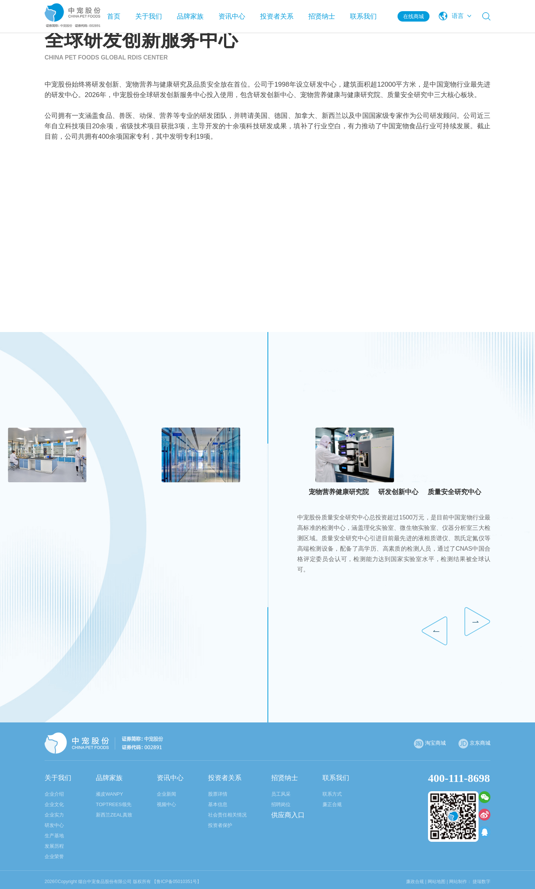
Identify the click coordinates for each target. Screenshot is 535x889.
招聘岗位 (281, 804)
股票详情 (217, 794)
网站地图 (436, 881)
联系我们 (363, 16)
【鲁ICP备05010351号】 (176, 881)
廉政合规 (415, 881)
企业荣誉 (54, 856)
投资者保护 (220, 825)
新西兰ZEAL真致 (114, 815)
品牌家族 (190, 16)
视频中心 (166, 804)
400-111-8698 (459, 778)
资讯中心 (231, 16)
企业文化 (54, 804)
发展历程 (54, 846)
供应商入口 (288, 815)
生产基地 (54, 835)
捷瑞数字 (481, 881)
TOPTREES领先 (114, 804)
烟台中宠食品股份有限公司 (105, 881)
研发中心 (54, 825)
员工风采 (281, 794)
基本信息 (217, 804)
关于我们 (148, 16)
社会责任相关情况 (227, 815)
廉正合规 (332, 804)
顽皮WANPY (109, 794)
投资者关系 (277, 16)
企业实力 (54, 815)
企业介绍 (54, 794)
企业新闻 (166, 794)
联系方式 (332, 794)
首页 (113, 16)
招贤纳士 (321, 16)
